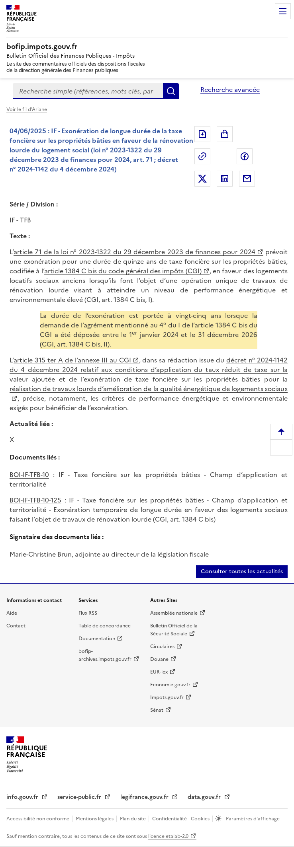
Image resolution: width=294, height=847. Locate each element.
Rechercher (171, 91)
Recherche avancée (230, 89)
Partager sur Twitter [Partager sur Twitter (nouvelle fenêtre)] (202, 179)
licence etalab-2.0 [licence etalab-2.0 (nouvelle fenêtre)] (168, 836)
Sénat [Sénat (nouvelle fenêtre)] (156, 710)
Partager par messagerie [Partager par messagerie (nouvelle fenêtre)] (247, 179)
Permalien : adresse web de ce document (202, 156)
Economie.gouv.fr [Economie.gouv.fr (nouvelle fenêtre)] (170, 684)
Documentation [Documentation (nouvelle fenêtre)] (96, 638)
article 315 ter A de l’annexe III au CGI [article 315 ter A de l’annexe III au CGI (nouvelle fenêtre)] (72, 360)
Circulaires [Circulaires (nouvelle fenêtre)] (162, 646)
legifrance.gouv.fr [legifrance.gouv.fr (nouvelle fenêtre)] (145, 797)
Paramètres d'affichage (252, 818)
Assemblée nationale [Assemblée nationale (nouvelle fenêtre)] (174, 613)
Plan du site (133, 818)
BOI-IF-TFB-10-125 (35, 500)
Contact (15, 625)
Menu (283, 11)
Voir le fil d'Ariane (26, 109)
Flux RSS (87, 613)
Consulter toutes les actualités (242, 571)
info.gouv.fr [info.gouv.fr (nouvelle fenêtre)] (23, 797)
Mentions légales (95, 818)
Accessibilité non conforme (38, 818)
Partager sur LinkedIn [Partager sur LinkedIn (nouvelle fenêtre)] (225, 179)
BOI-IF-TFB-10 (29, 474)
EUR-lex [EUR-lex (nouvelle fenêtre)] (159, 672)
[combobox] (88, 91)
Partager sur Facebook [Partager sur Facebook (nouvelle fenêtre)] (245, 156)
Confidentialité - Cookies (181, 818)
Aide (11, 613)
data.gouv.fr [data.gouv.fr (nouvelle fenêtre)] (205, 797)
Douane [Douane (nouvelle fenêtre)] (159, 659)
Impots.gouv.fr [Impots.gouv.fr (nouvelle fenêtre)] (167, 697)
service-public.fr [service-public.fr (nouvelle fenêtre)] (80, 797)
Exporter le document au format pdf (202, 134)
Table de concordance (104, 625)
